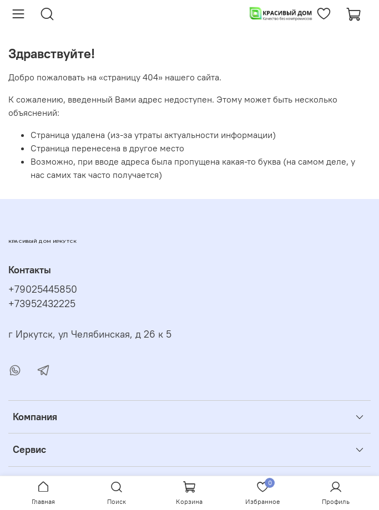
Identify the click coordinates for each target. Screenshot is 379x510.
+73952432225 (41, 304)
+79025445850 (42, 289)
